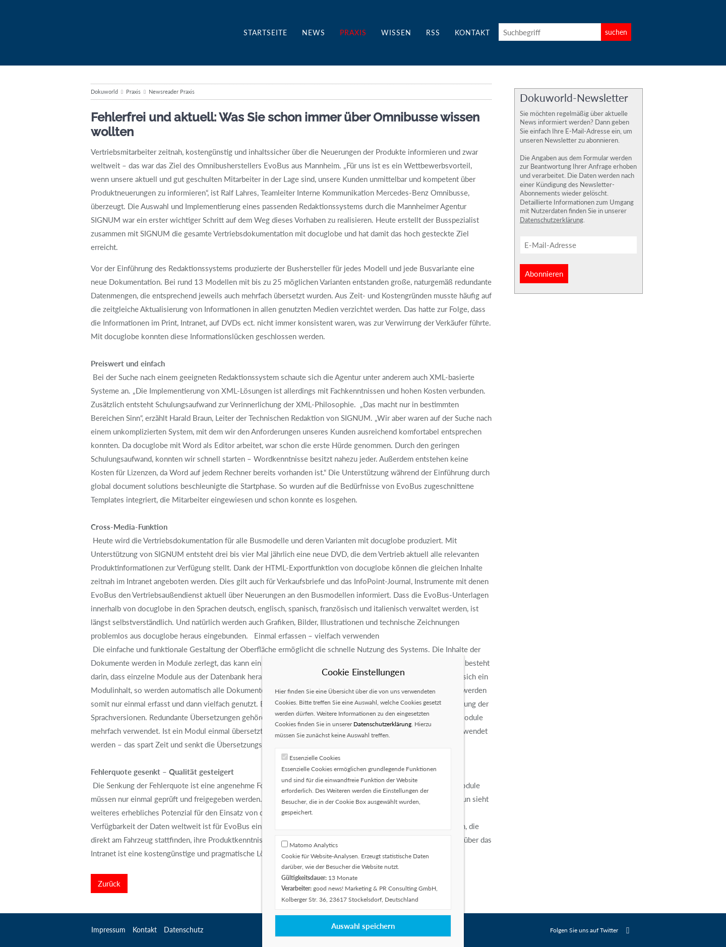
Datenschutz (183, 929)
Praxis (353, 32)
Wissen (396, 32)
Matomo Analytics (313, 845)
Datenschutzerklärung (551, 220)
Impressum (108, 929)
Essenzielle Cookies (314, 758)
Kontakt (472, 32)
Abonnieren (544, 273)
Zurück (109, 883)
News (313, 32)
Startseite (265, 32)
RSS (433, 32)
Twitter (628, 930)
